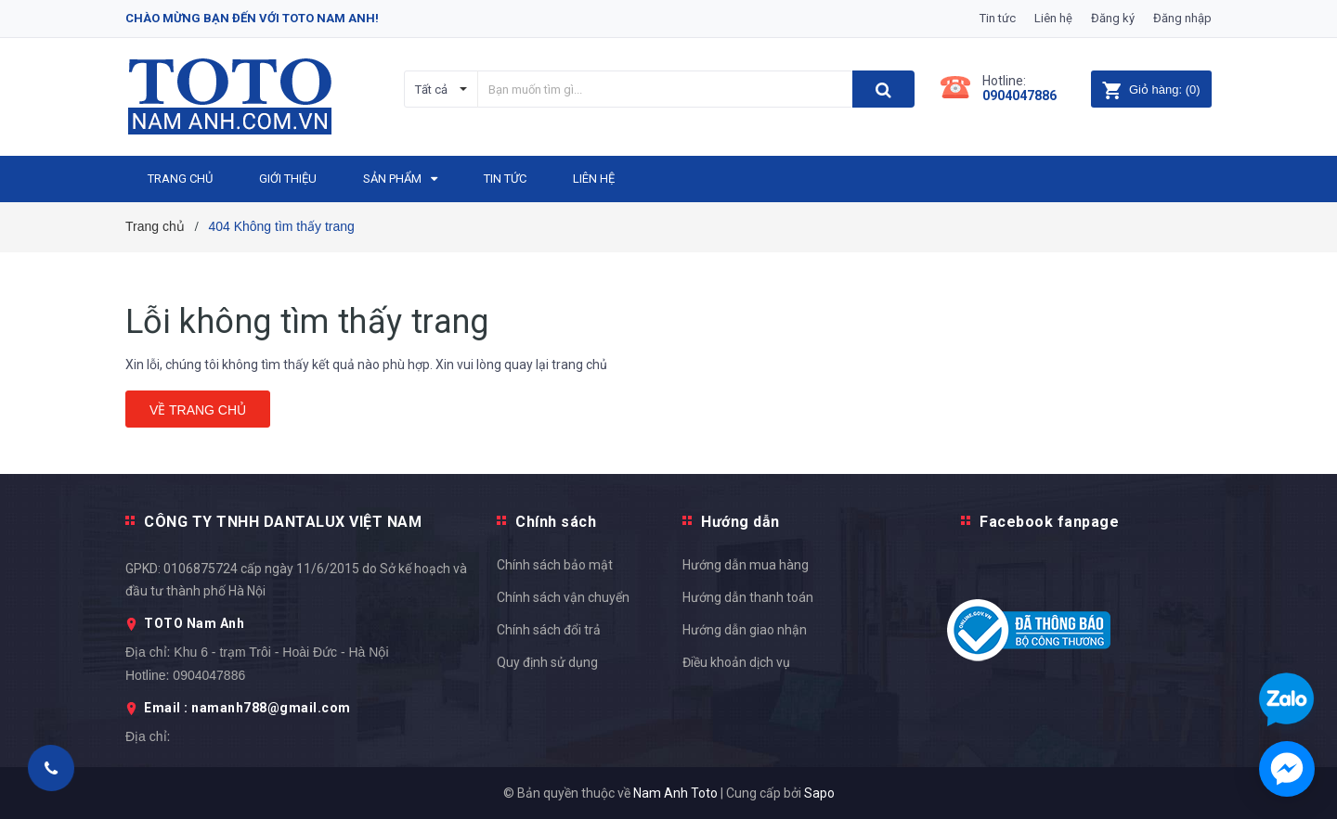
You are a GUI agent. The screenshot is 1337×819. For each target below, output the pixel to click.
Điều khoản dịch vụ (736, 662)
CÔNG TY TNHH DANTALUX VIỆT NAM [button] (283, 522)
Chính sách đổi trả (549, 629)
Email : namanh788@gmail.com (247, 707)
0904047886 (1019, 95)
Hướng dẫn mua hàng (745, 564)
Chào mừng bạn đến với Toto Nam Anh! (252, 18)
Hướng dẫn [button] (740, 522)
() (1151, 89)
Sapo (819, 793)
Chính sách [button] (555, 522)
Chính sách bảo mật (555, 564)
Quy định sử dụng (547, 662)
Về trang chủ (197, 410)
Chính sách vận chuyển (563, 597)
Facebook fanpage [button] (1049, 522)
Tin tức (998, 18)
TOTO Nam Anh (194, 623)
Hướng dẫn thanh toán (747, 597)
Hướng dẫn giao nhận (744, 629)
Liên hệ (1053, 18)
